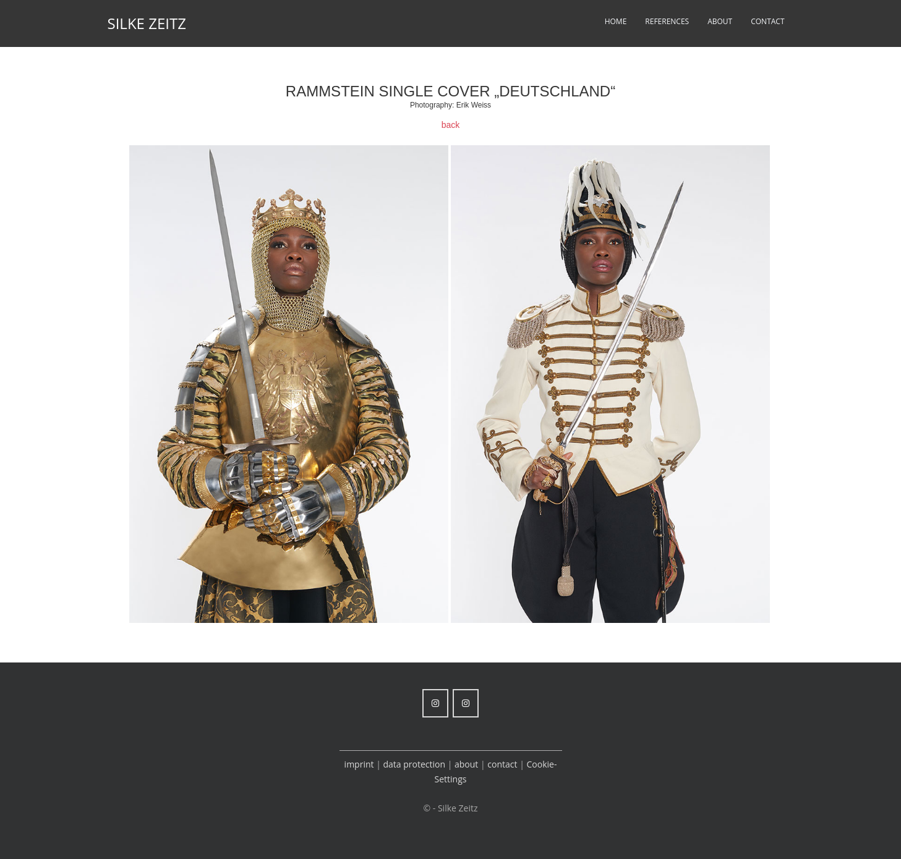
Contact (767, 21)
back (451, 125)
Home (616, 21)
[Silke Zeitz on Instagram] (435, 703)
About (719, 21)
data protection (414, 764)
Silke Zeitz (147, 23)
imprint (359, 764)
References (667, 21)
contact (502, 764)
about (467, 764)
